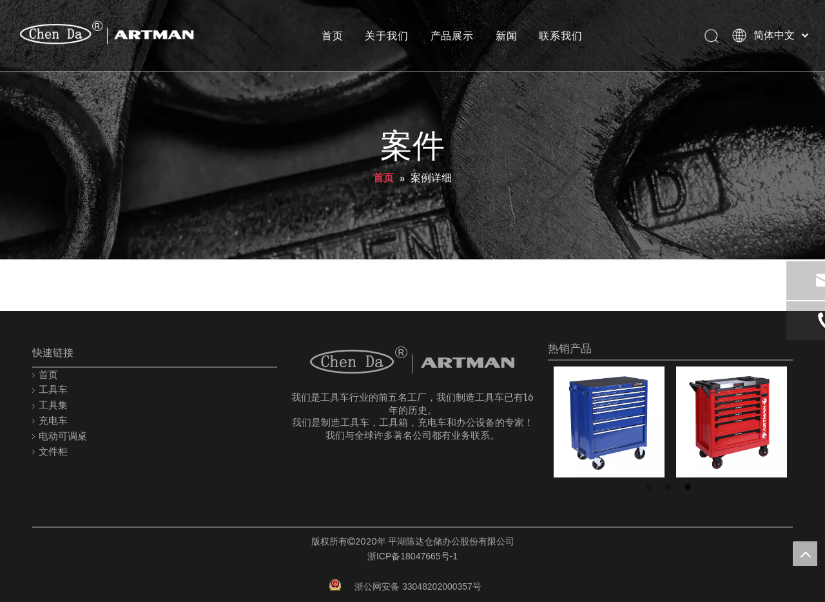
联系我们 (560, 35)
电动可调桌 (63, 435)
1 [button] (651, 487)
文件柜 (53, 451)
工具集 (53, 404)
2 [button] (670, 487)
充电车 (53, 420)
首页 (332, 35)
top (805, 553)
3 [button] (689, 487)
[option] (609, 421)
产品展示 (451, 35)
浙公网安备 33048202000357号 (417, 586)
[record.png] (335, 583)
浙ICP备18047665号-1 (412, 556)
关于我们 (386, 35)
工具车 (53, 389)
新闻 (506, 35)
